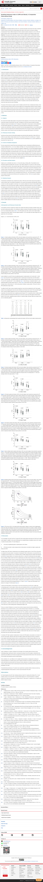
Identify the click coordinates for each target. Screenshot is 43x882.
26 (1, 788)
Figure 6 (2, 277)
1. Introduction (5, 69)
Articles (6, 5)
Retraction (37, 872)
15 (15, 123)
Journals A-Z (13, 867)
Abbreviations (4, 672)
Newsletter (3, 821)
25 (1, 783)
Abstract (3, 27)
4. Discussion (4, 535)
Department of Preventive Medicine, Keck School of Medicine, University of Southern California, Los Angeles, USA (21, 20)
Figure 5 (2, 394)
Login (39, 1)
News (19, 5)
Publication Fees (22, 875)
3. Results (3, 202)
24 (1, 781)
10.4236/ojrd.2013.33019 (27, 66)
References (3, 689)
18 (12, 140)
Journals (11, 5)
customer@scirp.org (6, 841)
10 (18, 294)
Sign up (21, 880)
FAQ (2, 827)
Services (28, 5)
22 (36, 185)
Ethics (20, 867)
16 (12, 125)
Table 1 (16, 210)
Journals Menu (5, 807)
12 (1, 736)
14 (16, 570)
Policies (37, 865)
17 (31, 138)
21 (1, 770)
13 (25, 565)
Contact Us (3, 825)
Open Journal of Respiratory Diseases (7, 12)
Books (15, 5)
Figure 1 (2, 237)
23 (3, 193)
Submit (32, 5)
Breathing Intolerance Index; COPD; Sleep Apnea (9, 59)
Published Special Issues (6, 815)
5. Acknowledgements (6, 648)
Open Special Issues (5, 812)
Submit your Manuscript (29, 880)
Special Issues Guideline (6, 817)
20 (31, 587)
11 (1, 733)
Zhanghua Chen (9, 18)
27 (1, 791)
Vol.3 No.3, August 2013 (19, 12)
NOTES (3, 682)
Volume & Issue (30, 876)
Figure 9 (2, 526)
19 (23, 157)
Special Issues (21, 876)
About (23, 5)
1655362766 (5, 845)
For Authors (21, 870)
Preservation (37, 870)
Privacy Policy (37, 873)
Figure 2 (2, 265)
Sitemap (12, 872)
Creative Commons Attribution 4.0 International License (30, 861)
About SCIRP (22, 865)
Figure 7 (2, 451)
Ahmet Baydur (3, 18)
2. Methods (4, 115)
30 (34, 629)
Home (2, 5)
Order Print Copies (30, 870)
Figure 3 (2, 338)
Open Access (37, 867)
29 (1, 799)
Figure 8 (22, 282)
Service (29, 865)
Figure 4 (2, 367)
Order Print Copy (4, 823)
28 (11, 590)
